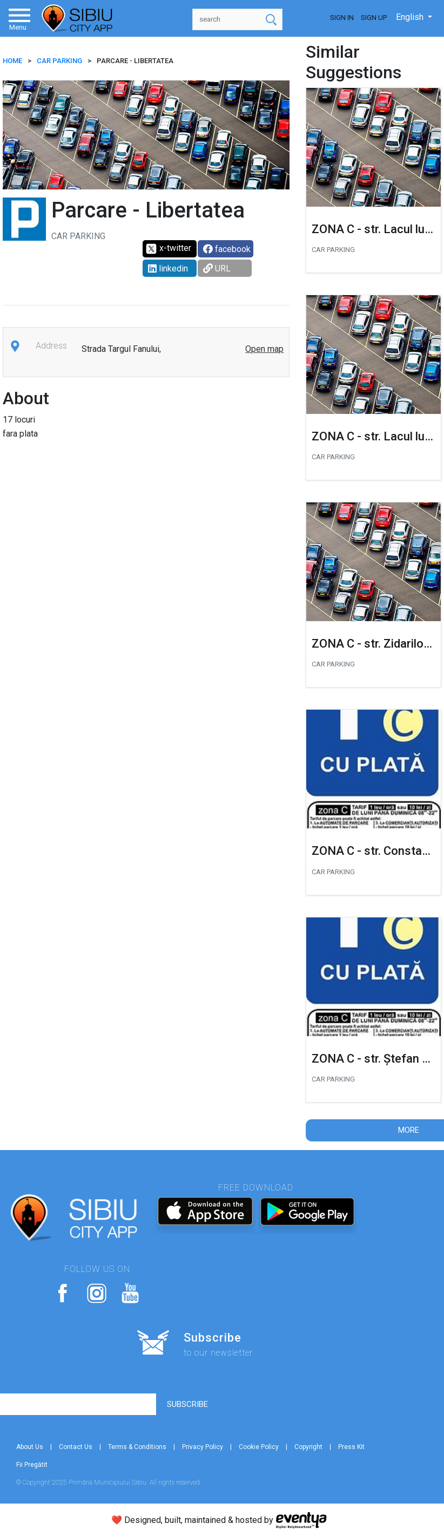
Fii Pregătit (32, 1464)
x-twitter (168, 249)
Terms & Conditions (137, 1447)
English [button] (411, 17)
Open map (264, 349)
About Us (29, 1447)
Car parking (59, 61)
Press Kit (351, 1447)
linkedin (168, 268)
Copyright (308, 1447)
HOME (12, 61)
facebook (227, 249)
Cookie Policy (259, 1447)
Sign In (342, 17)
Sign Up (374, 17)
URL (217, 268)
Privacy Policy (202, 1447)
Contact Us (75, 1447)
